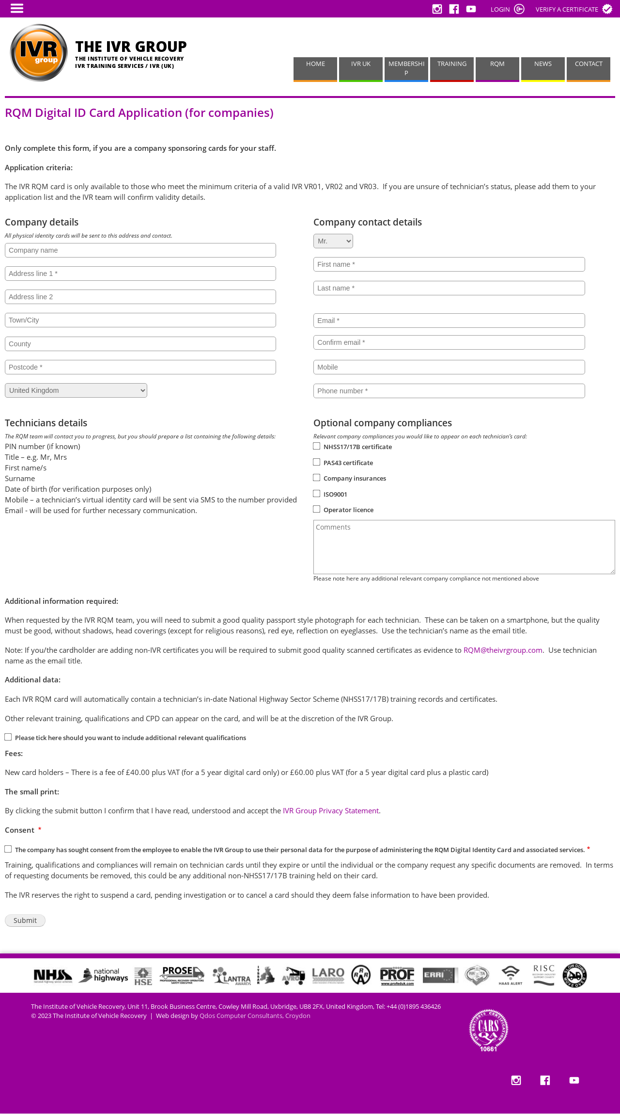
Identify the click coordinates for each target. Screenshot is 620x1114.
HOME (315, 64)
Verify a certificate (567, 9)
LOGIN (500, 9)
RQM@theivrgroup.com (503, 650)
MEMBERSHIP (406, 68)
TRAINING (451, 64)
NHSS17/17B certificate (358, 446)
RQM (497, 64)
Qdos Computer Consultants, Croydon (255, 1016)
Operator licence (348, 509)
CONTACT (589, 64)
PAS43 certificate (348, 462)
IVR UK (361, 64)
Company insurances (355, 478)
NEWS (543, 64)
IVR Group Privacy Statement (331, 810)
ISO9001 (335, 494)
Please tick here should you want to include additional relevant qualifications (130, 737)
